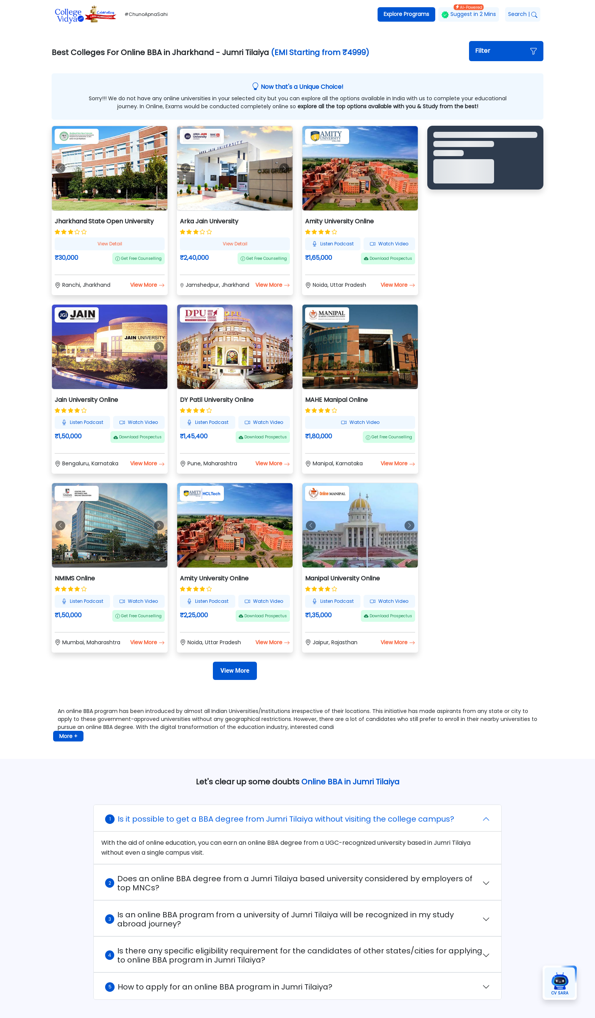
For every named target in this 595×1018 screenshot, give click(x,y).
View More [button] (147, 285)
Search (522, 14)
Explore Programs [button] (406, 14)
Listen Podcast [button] (333, 243)
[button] (506, 51)
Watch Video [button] (389, 243)
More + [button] (68, 736)
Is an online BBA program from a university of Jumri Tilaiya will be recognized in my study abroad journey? (279, 919)
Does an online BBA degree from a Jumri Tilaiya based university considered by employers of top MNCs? (288, 883)
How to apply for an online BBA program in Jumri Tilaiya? (218, 987)
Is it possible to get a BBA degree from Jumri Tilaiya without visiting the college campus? (279, 819)
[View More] (235, 671)
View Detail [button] (110, 243)
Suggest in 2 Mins (468, 12)
